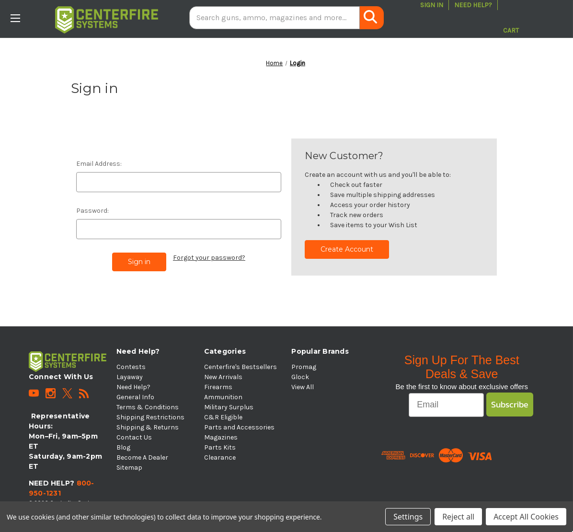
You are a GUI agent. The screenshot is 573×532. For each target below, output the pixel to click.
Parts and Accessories (239, 427)
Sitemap (129, 467)
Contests (131, 367)
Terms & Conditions (147, 407)
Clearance (220, 457)
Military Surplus (228, 407)
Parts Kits (220, 447)
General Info (135, 397)
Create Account (347, 249)
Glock (300, 377)
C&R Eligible (223, 417)
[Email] (446, 405)
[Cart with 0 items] (511, 17)
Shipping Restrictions (150, 417)
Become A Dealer (142, 457)
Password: (92, 211)
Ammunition (223, 397)
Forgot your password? (209, 258)
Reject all (458, 516)
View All (302, 387)
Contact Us (134, 437)
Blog (123, 447)
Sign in (431, 5)
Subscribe (509, 404)
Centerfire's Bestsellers (240, 367)
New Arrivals (223, 377)
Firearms (218, 387)
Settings (408, 516)
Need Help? (473, 5)
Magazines (221, 437)
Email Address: (99, 164)
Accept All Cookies (526, 516)
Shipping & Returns (147, 427)
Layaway (129, 377)
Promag (303, 367)
